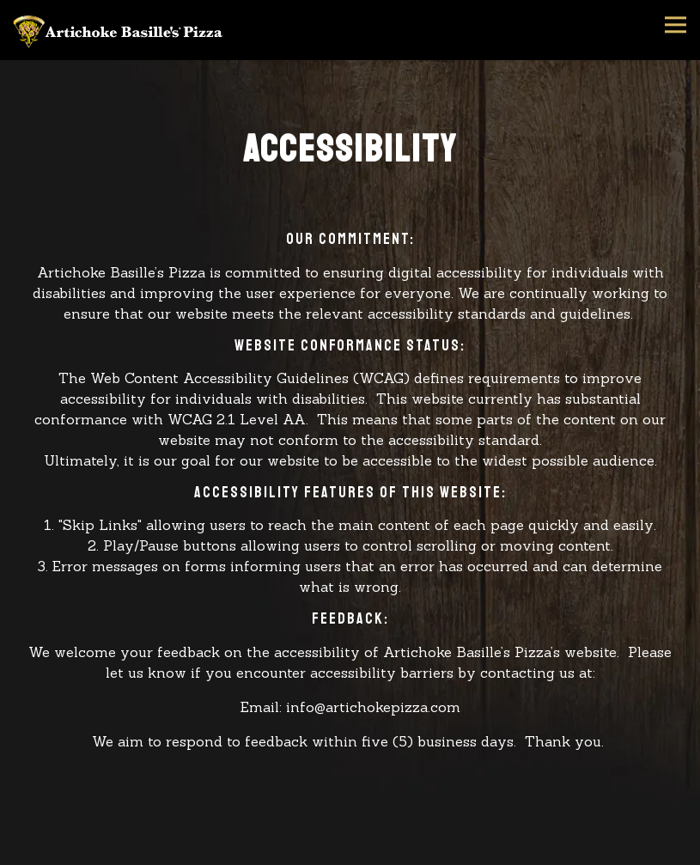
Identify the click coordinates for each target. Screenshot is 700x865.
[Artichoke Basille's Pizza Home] (120, 30)
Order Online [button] (350, 851)
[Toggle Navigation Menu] (675, 24)
